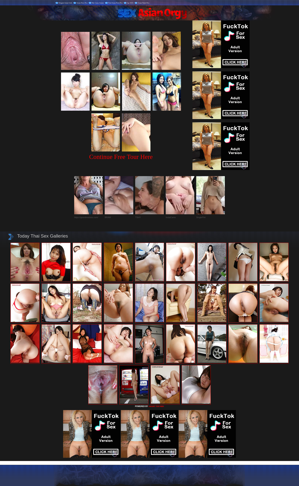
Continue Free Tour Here (121, 156)
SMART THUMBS (156, 406)
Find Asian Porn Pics (115, 3)
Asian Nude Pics (143, 3)
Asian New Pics (82, 3)
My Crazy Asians (98, 3)
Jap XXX (130, 3)
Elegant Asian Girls (65, 3)
